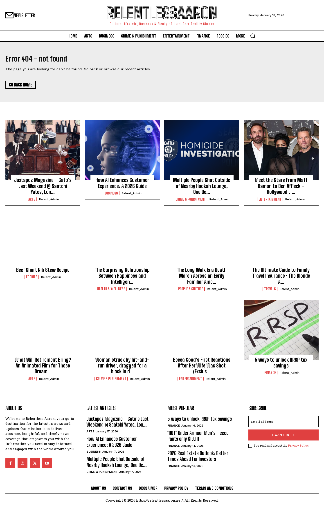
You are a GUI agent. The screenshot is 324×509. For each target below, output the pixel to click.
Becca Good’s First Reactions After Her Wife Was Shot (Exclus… (201, 368)
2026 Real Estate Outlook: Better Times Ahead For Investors (197, 458)
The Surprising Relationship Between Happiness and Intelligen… (122, 278)
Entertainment (270, 201)
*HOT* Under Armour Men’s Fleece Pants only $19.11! (198, 438)
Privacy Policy (298, 448)
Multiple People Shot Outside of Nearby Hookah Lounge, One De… (201, 188)
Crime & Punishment (191, 201)
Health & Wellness (111, 291)
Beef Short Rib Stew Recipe (43, 272)
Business (111, 195)
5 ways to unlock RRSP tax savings (281, 365)
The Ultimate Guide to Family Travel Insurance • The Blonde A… (281, 278)
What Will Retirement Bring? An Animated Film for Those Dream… (43, 368)
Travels (270, 291)
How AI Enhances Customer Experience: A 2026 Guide (122, 185)
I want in (283, 437)
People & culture (190, 291)
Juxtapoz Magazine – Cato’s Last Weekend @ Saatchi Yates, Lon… (43, 188)
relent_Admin (49, 201)
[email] (283, 423)
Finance (270, 375)
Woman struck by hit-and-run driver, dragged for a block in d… (122, 368)
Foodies (31, 279)
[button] (252, 35)
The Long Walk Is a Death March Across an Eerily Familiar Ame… (202, 278)
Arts (31, 201)
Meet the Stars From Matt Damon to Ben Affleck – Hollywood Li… (281, 188)
